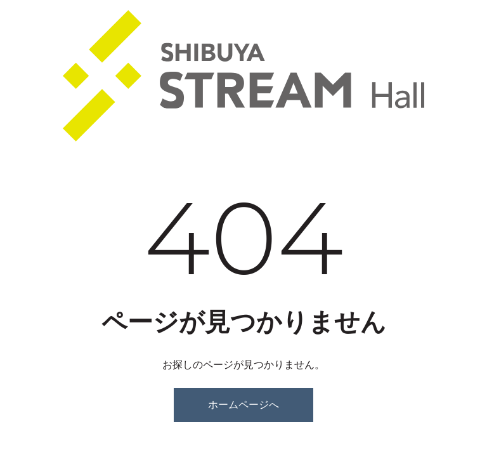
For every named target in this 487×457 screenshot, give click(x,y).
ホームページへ (243, 405)
